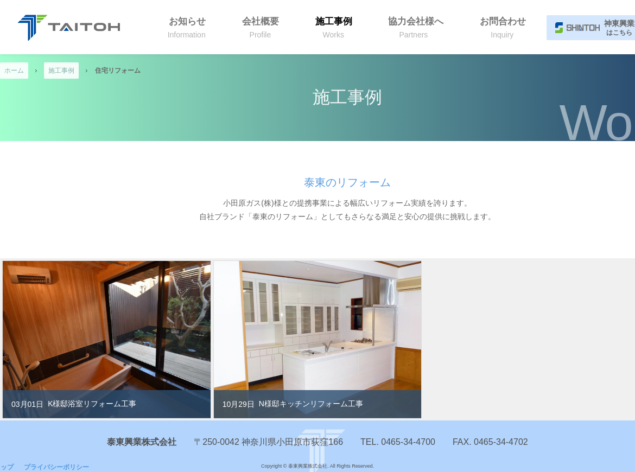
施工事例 (61, 70)
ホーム (14, 70)
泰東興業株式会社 (68, 28)
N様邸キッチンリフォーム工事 (311, 403)
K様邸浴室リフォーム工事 (92, 403)
